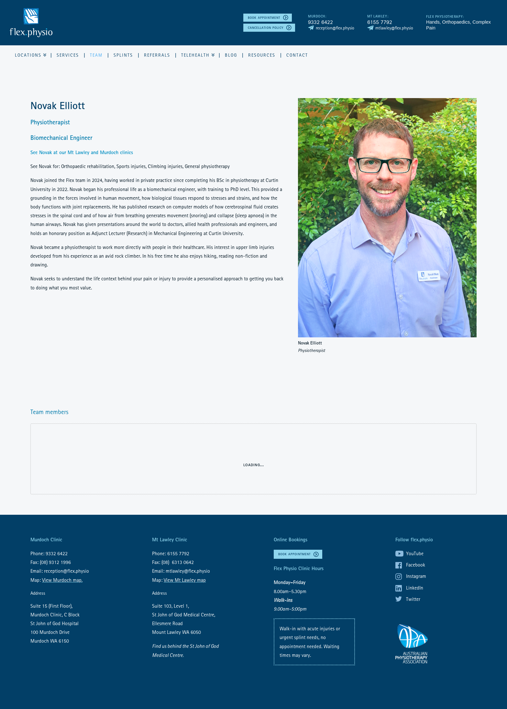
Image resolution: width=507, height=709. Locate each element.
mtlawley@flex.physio (394, 27)
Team (96, 55)
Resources (261, 55)
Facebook (415, 565)
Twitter (413, 599)
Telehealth (195, 55)
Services (68, 55)
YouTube (415, 553)
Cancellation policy (265, 28)
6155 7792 (379, 21)
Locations (28, 55)
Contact (297, 55)
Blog (231, 55)
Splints (123, 55)
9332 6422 (320, 21)
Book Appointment (264, 18)
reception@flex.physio (335, 27)
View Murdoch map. (62, 580)
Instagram (416, 576)
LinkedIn (414, 588)
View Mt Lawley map (185, 580)
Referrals (157, 55)
